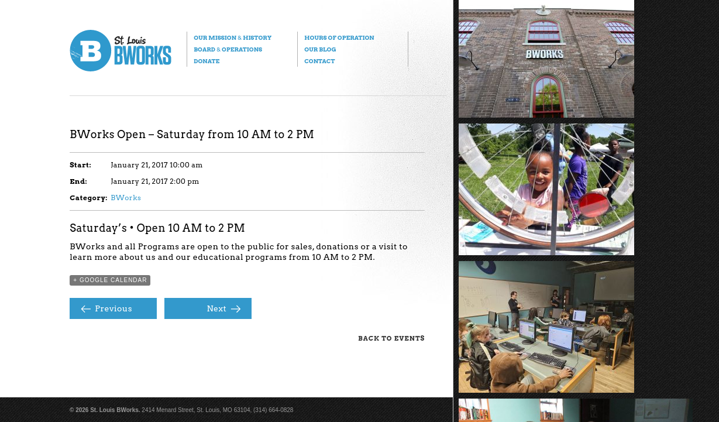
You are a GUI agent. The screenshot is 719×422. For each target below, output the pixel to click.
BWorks (126, 197)
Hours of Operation (339, 37)
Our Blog (320, 49)
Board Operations (228, 49)
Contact (319, 60)
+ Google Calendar (110, 280)
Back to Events (391, 338)
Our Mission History (232, 37)
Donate (206, 60)
